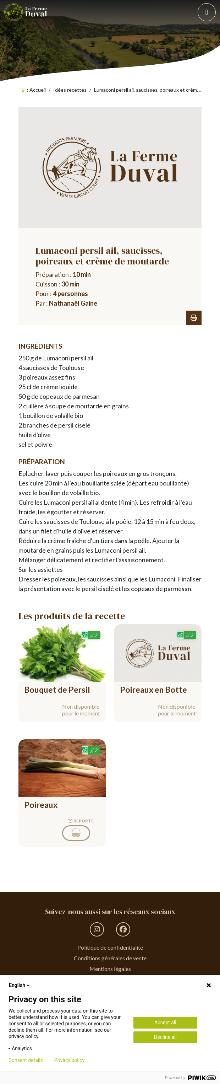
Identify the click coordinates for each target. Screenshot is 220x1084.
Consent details (26, 1060)
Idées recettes (70, 90)
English (20, 985)
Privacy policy (69, 1060)
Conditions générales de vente (110, 958)
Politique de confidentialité (110, 947)
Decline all (165, 1037)
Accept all (165, 1022)
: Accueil (33, 90)
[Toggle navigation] (207, 12)
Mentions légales (110, 968)
